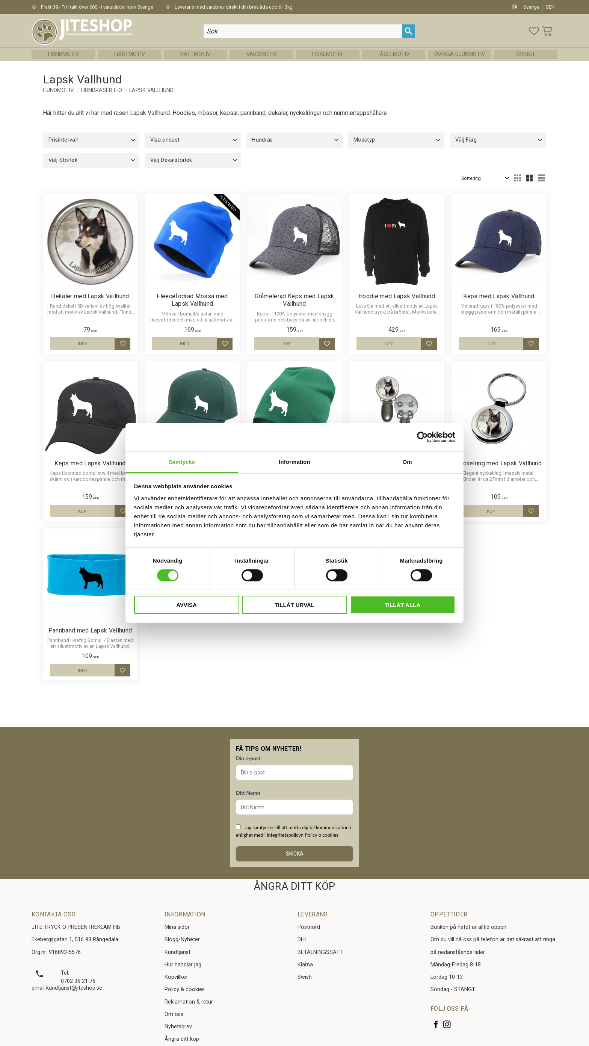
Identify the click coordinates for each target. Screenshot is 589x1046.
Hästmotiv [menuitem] (129, 54)
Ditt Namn (248, 792)
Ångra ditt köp (182, 1039)
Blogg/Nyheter (182, 939)
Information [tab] (294, 461)
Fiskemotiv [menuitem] (327, 54)
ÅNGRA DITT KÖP (294, 886)
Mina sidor (177, 927)
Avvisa (186, 605)
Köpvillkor (176, 977)
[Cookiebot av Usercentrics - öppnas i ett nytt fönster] (422, 437)
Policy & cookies (185, 989)
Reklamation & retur (189, 1002)
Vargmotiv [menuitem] (261, 54)
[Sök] (408, 31)
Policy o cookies (321, 835)
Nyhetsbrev (178, 1026)
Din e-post (248, 758)
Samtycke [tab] (182, 461)
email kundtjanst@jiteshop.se (67, 988)
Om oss (174, 1014)
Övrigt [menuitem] (525, 54)
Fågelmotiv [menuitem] (393, 54)
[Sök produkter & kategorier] (303, 31)
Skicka (295, 854)
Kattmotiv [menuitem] (195, 54)
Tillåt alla (402, 605)
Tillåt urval (294, 605)
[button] (534, 31)
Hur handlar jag (183, 964)
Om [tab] (407, 461)
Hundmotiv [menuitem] (63, 54)
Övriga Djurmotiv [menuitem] (459, 54)
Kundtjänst (177, 952)
